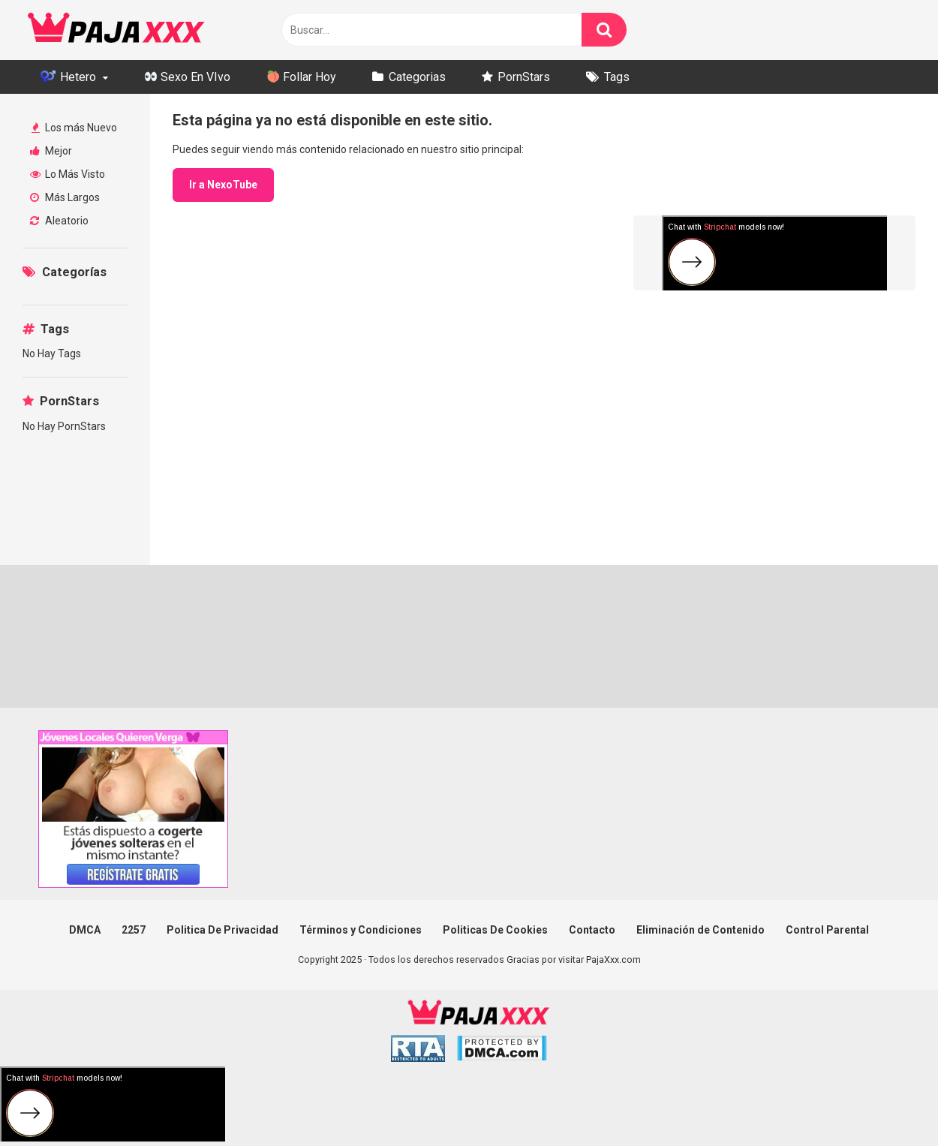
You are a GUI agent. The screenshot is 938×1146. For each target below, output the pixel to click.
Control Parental (827, 930)
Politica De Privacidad (222, 930)
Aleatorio (59, 221)
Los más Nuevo (74, 128)
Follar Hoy (301, 77)
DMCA (85, 930)
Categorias (417, 77)
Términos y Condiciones (360, 930)
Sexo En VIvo (187, 77)
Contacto (592, 930)
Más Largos (65, 197)
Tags (617, 77)
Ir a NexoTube (223, 185)
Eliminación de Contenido (700, 930)
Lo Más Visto (67, 174)
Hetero (68, 77)
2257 (134, 930)
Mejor (51, 151)
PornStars (524, 77)
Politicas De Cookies (495, 930)
